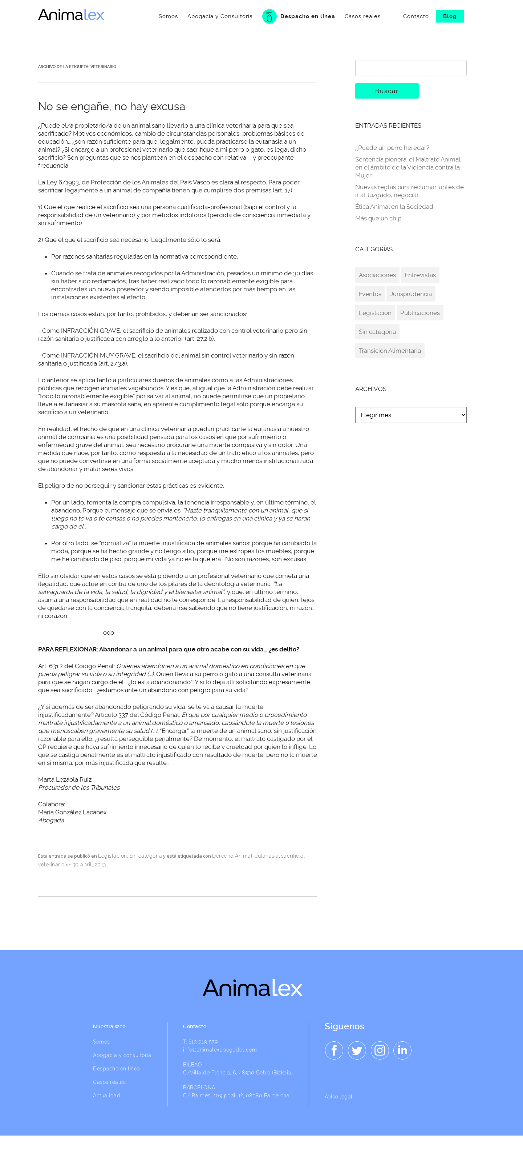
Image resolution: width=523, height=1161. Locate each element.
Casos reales (344, 16)
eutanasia (267, 856)
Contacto (416, 16)
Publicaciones (420, 312)
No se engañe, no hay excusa (111, 106)
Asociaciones (377, 275)
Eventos (370, 294)
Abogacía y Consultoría (202, 16)
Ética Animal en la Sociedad (394, 206)
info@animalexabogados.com (220, 1050)
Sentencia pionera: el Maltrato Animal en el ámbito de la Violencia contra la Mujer (407, 167)
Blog (450, 16)
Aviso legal (339, 1097)
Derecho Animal (232, 856)
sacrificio (292, 856)
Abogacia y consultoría (122, 1055)
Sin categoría (145, 856)
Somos (150, 16)
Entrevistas (420, 275)
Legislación (112, 856)
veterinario (51, 864)
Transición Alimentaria (390, 350)
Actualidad (107, 1095)
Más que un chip (378, 218)
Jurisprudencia (411, 294)
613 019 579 (203, 1042)
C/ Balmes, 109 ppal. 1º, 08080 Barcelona (236, 1095)
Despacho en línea (280, 16)
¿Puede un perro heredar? (392, 147)
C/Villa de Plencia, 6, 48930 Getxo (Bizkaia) (238, 1073)
